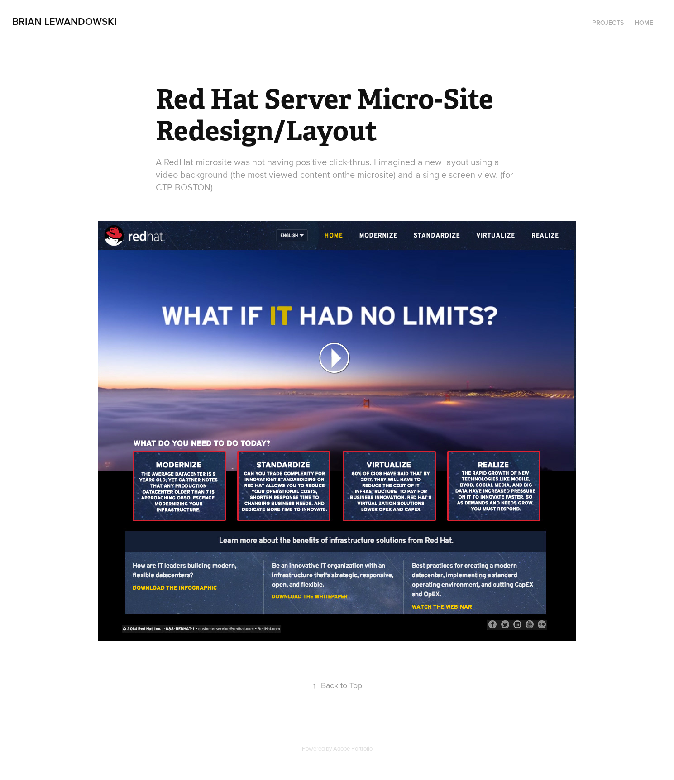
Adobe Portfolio (353, 748)
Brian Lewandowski (64, 21)
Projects (608, 22)
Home (644, 22)
